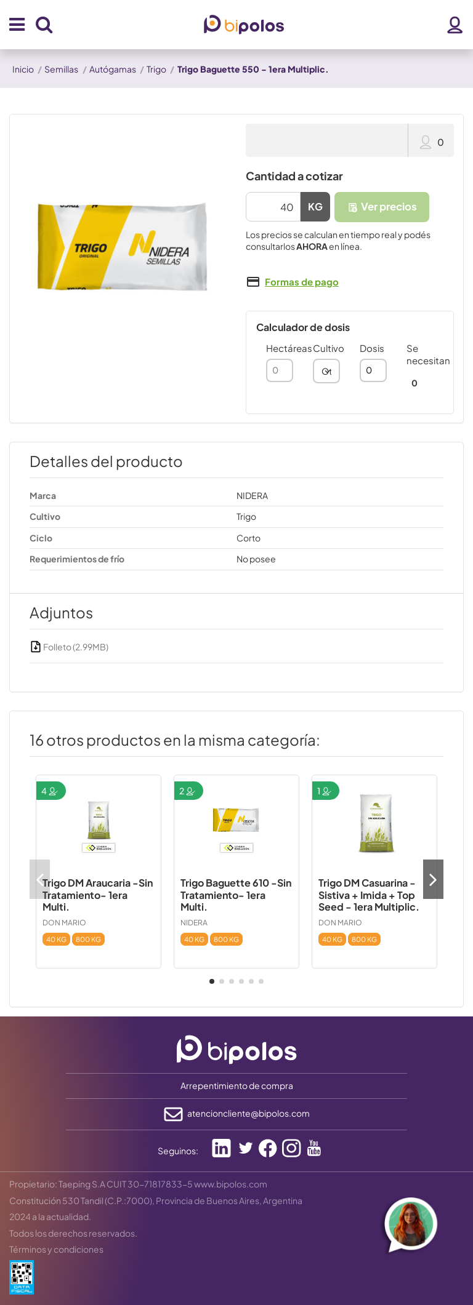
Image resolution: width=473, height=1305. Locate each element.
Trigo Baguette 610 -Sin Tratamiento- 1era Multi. (235, 894)
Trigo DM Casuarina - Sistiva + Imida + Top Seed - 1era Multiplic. (368, 894)
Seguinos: (178, 1150)
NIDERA (194, 922)
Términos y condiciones (56, 1249)
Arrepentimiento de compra (236, 1085)
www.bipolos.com (230, 1183)
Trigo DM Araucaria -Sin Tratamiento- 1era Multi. (97, 894)
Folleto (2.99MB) (69, 646)
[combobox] (326, 371)
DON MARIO (64, 922)
